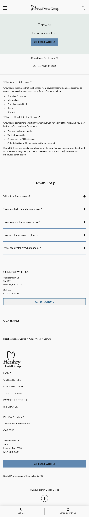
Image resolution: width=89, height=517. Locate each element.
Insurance (10, 406)
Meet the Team (13, 386)
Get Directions (44, 301)
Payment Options (15, 400)
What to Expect (14, 393)
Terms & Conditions (17, 423)
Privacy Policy (13, 416)
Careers (8, 430)
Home (7, 373)
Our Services (12, 379)
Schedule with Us (44, 42)
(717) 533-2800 (48, 66)
